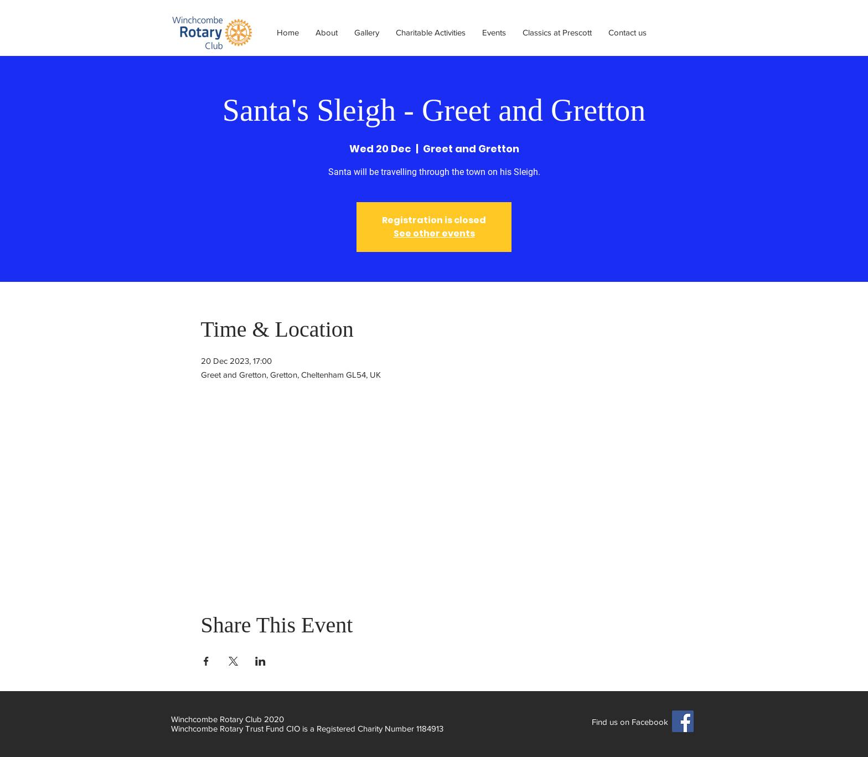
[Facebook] (683, 721)
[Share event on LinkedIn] (260, 661)
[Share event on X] (233, 661)
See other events (434, 233)
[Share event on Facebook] (206, 661)
